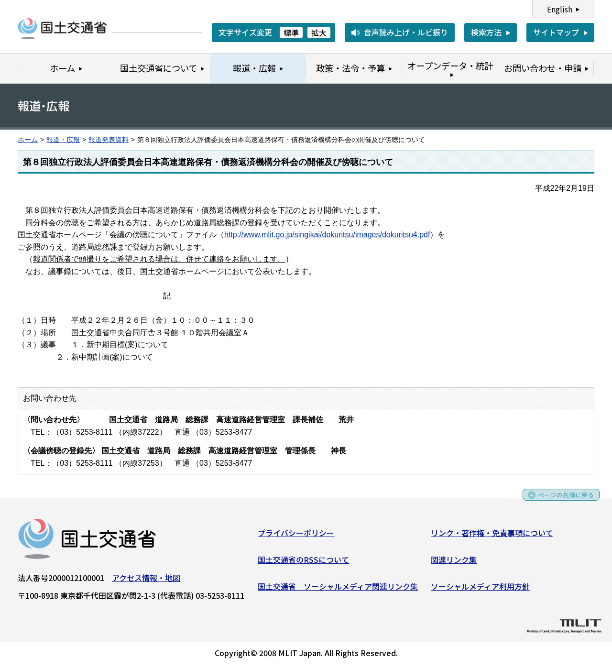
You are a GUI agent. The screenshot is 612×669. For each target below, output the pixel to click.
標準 (291, 32)
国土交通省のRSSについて (303, 563)
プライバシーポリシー (296, 536)
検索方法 (486, 32)
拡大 (319, 32)
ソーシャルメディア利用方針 (480, 589)
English (559, 9)
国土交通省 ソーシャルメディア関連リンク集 (338, 589)
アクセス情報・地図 (146, 581)
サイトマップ (556, 32)
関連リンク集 (454, 563)
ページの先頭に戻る (560, 501)
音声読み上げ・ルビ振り (406, 32)
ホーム (28, 139)
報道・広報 (63, 139)
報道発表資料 (108, 139)
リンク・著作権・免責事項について (492, 536)
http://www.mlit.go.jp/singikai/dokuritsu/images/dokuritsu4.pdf (327, 234)
